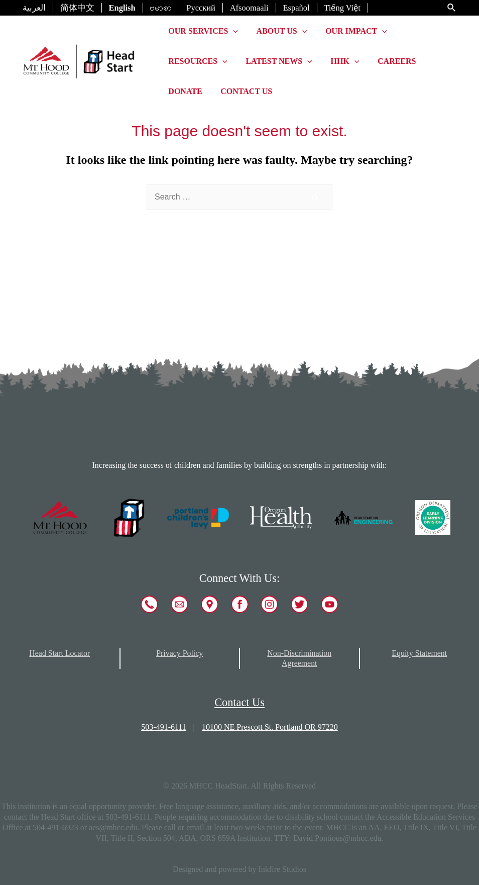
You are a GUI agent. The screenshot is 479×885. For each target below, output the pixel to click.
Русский (200, 8)
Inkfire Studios (283, 869)
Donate (184, 91)
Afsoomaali (249, 8)
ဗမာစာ (161, 8)
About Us (278, 31)
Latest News (275, 61)
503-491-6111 (163, 727)
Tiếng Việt (342, 8)
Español (296, 8)
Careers (389, 61)
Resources (196, 61)
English (122, 8)
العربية (34, 8)
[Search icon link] (451, 8)
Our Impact (350, 31)
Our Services (202, 31)
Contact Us (243, 91)
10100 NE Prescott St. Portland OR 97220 (270, 727)
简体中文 (77, 8)
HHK (339, 61)
